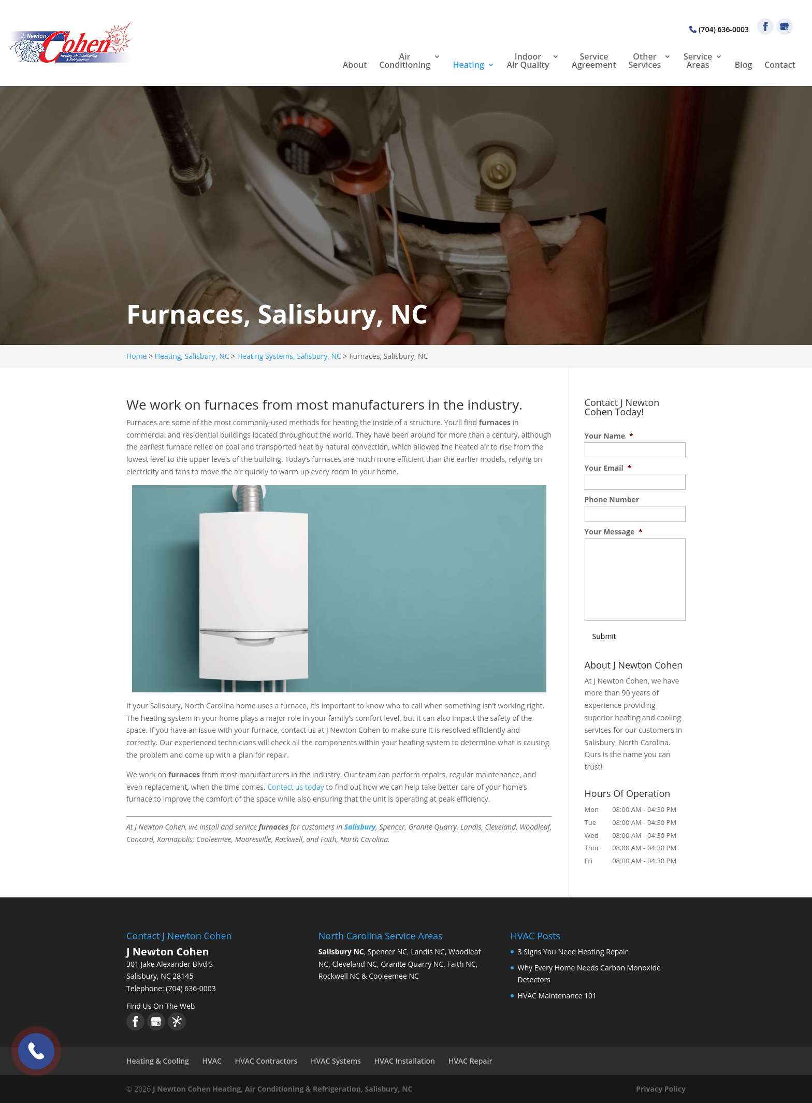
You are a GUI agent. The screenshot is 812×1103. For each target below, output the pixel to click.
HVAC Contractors (266, 1061)
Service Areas (698, 61)
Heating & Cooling (157, 1061)
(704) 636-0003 (719, 29)
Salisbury (360, 827)
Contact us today (295, 787)
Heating (468, 65)
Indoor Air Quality (528, 61)
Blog (743, 65)
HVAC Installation (404, 1061)
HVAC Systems (336, 1061)
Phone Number (612, 499)
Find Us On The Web (160, 1006)
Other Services (645, 61)
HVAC (212, 1061)
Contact (779, 65)
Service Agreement (594, 61)
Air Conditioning (404, 61)
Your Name (609, 436)
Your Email (608, 468)
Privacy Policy (661, 1089)
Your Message (614, 531)
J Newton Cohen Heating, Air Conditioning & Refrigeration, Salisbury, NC (283, 1089)
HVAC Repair (470, 1061)
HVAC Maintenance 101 (557, 995)
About (355, 65)
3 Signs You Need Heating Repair (573, 951)
